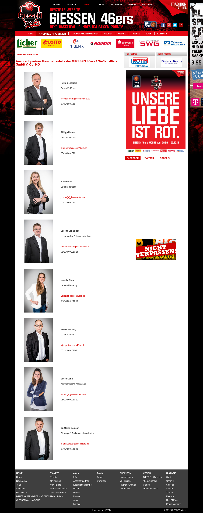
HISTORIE (147, 4)
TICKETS (71, 4)
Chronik (169, 481)
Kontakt (162, 34)
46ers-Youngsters (58, 488)
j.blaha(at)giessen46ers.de (73, 197)
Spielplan (20, 488)
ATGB (108, 510)
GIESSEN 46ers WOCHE (28, 500)
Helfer (108, 34)
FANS (101, 4)
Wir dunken (125, 488)
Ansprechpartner (52, 33)
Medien (122, 34)
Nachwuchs (21, 492)
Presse (136, 34)
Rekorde (170, 496)
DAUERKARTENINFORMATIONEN (33, 496)
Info (30, 34)
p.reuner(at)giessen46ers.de (74, 148)
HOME (56, 4)
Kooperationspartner (84, 34)
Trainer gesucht (150, 488)
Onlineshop (55, 481)
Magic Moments (173, 504)
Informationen (126, 477)
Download (101, 481)
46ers (86, 4)
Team (18, 485)
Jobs (149, 34)
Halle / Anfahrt (56, 496)
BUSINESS (116, 4)
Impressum (97, 510)
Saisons (170, 485)
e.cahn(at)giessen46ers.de (73, 394)
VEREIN (132, 4)
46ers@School (150, 481)
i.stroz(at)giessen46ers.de (73, 296)
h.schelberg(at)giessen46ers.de (75, 99)
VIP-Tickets (125, 481)
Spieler (169, 488)
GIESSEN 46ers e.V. (152, 477)
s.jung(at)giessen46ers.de (73, 345)
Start (168, 477)
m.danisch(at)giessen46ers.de (75, 444)
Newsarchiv (21, 481)
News (19, 477)
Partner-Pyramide (128, 485)
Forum (100, 477)
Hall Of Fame (172, 500)
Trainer (169, 492)
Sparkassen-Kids (58, 492)
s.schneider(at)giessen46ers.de (75, 246)
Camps (146, 485)
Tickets (53, 477)
